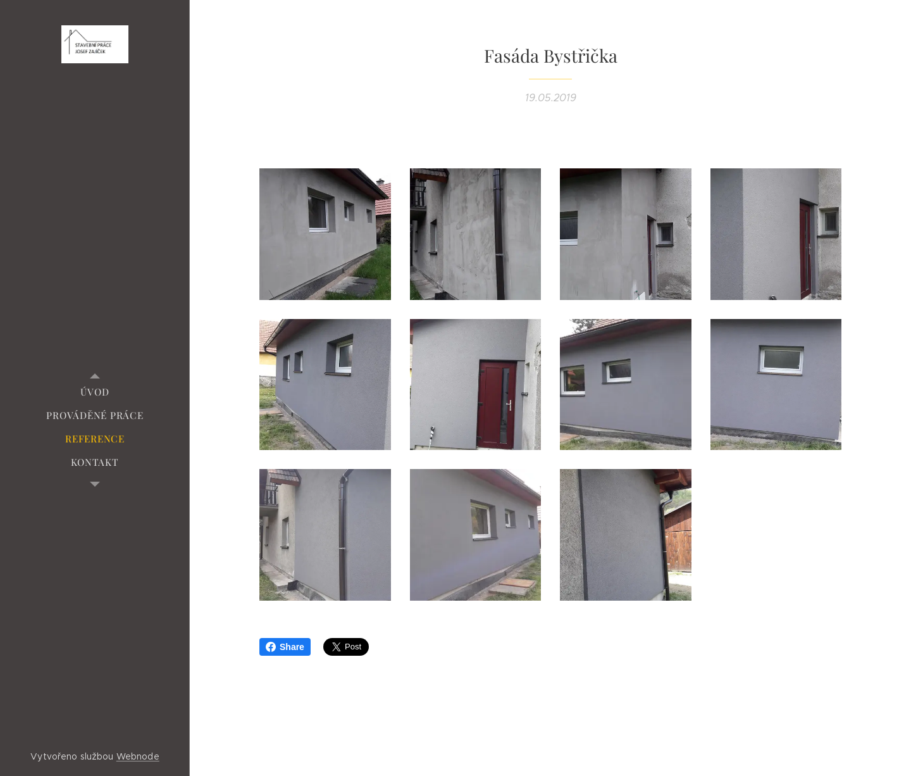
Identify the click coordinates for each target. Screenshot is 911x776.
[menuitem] (95, 392)
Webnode (137, 756)
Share (285, 647)
